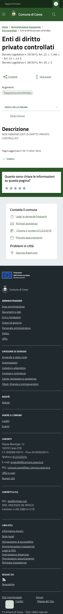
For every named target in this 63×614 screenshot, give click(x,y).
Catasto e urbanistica (14, 368)
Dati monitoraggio (12, 597)
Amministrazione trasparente (26, 27)
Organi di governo (12, 323)
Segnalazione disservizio (15, 554)
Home (5, 27)
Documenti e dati (11, 312)
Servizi (39, 597)
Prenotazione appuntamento (18, 558)
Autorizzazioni (9, 363)
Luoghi (5, 421)
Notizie (6, 402)
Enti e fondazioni (11, 317)
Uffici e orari (8, 473)
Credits (19, 601)
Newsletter (8, 584)
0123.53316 (20, 457)
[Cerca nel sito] (52, 14)
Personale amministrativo (16, 328)
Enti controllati (9, 30)
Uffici (5, 339)
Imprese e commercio (14, 373)
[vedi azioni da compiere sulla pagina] (43, 77)
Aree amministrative (13, 306)
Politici (5, 333)
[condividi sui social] (10, 77)
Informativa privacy (13, 531)
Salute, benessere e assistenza (19, 379)
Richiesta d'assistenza (14, 562)
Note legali (8, 536)
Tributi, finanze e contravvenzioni (20, 384)
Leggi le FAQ (9, 550)
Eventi (5, 426)
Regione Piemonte (12, 3)
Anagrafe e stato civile (14, 357)
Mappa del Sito (45, 601)
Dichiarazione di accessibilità (17, 542)
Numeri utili (8, 478)
